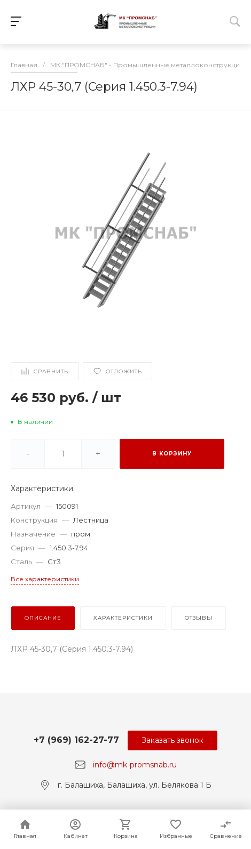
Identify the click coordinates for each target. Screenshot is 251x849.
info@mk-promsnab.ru (135, 765)
